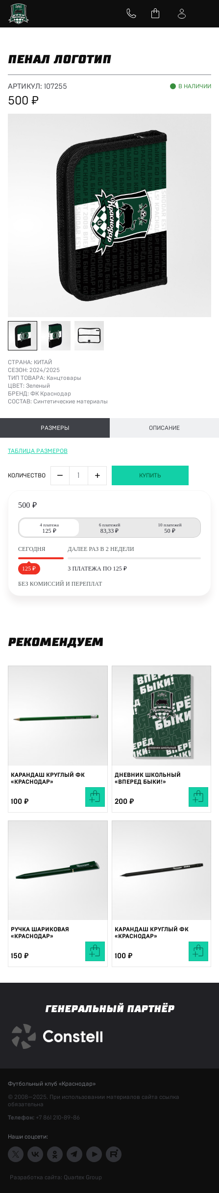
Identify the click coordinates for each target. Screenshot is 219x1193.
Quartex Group (82, 1177)
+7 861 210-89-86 (58, 1117)
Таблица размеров (38, 451)
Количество (27, 475)
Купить (150, 475)
